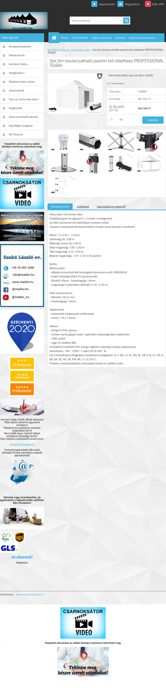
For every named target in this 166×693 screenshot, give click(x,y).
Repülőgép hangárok (21, 126)
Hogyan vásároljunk (101, 38)
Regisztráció (131, 4)
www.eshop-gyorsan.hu (30, 594)
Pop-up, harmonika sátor (75, 50)
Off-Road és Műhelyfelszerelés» (20, 135)
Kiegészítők (15, 108)
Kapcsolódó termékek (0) (111, 206)
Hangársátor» (17, 73)
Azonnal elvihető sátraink (23, 117)
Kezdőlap (53, 50)
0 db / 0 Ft (158, 4)
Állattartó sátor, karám (22, 82)
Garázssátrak (16, 90)
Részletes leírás (60, 206)
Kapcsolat (120, 38)
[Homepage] (55, 37)
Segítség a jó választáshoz (142, 38)
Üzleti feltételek (80, 38)
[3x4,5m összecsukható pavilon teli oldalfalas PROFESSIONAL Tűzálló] (63, 132)
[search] (126, 20)
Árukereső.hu (22, 562)
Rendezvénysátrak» (20, 46)
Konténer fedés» (18, 64)
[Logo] (24, 20)
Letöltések (83, 206)
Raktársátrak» (17, 55)
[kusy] (113, 119)
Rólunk (64, 38)
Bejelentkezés (107, 4)
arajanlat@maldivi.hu (22, 444)
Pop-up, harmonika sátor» (24, 99)
